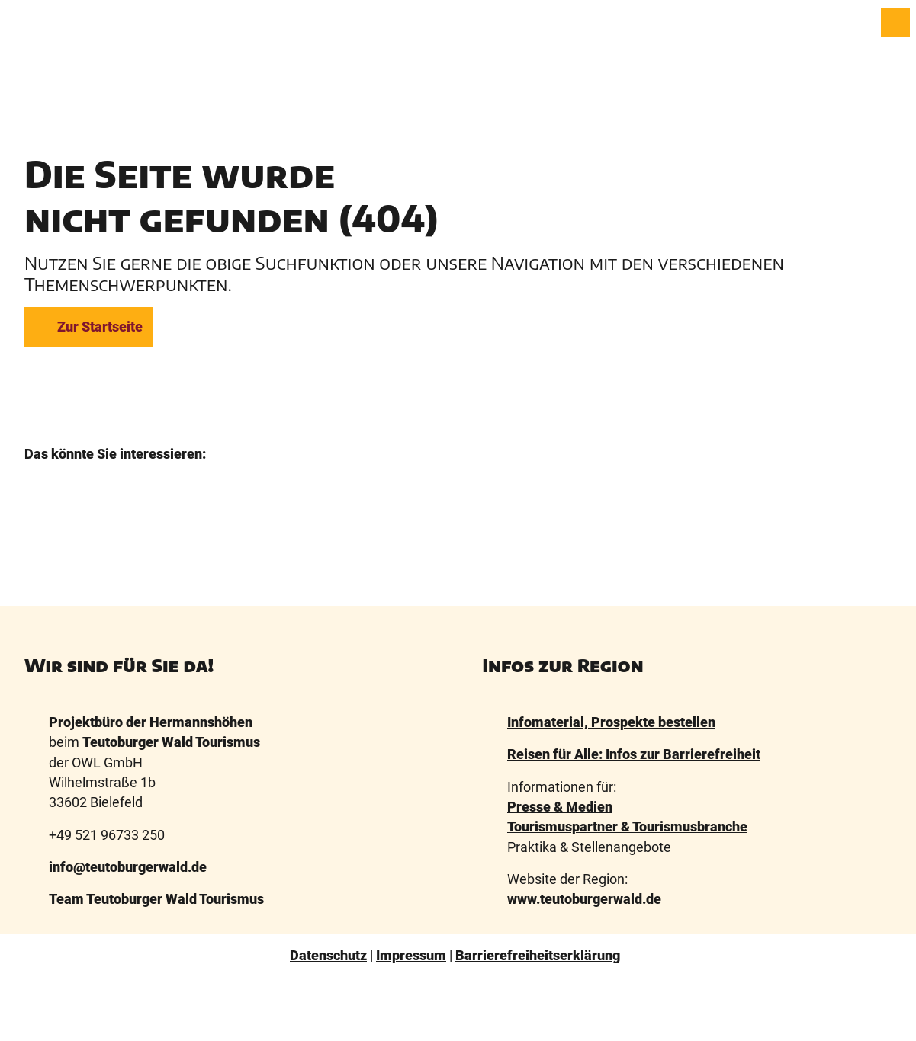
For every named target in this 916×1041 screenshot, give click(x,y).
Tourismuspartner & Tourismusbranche (627, 826)
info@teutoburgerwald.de (128, 867)
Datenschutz (328, 955)
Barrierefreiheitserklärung (537, 955)
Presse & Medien (559, 807)
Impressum (411, 955)
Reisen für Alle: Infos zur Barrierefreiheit (633, 754)
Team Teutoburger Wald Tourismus (156, 899)
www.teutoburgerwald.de (584, 899)
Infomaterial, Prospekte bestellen (611, 722)
